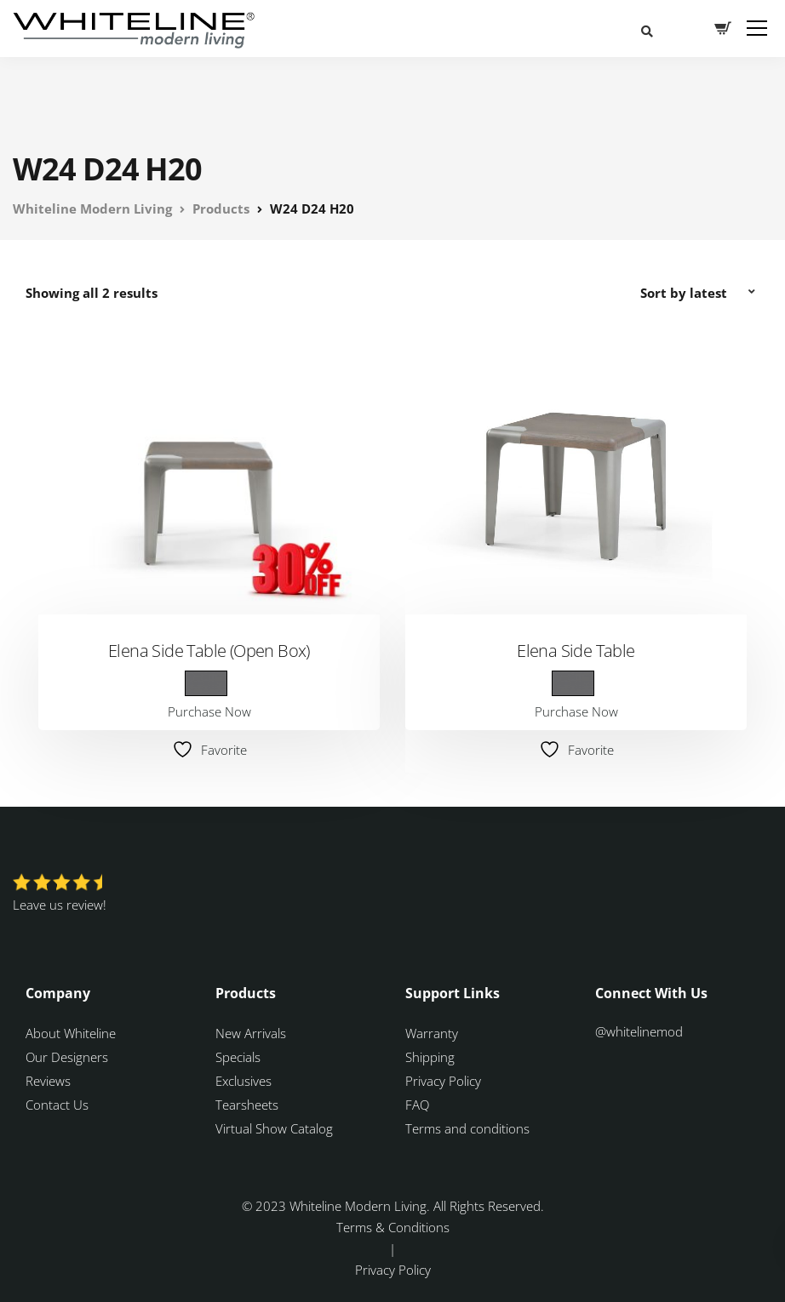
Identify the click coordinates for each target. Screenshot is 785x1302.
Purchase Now (209, 711)
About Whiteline (71, 1033)
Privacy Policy (443, 1080)
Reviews (48, 1080)
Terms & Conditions (393, 1227)
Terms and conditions (467, 1128)
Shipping (430, 1056)
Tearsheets (246, 1104)
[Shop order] (699, 293)
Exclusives (243, 1080)
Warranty (433, 1033)
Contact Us (57, 1104)
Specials (238, 1056)
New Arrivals (250, 1033)
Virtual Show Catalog (275, 1128)
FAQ (417, 1104)
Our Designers (67, 1056)
